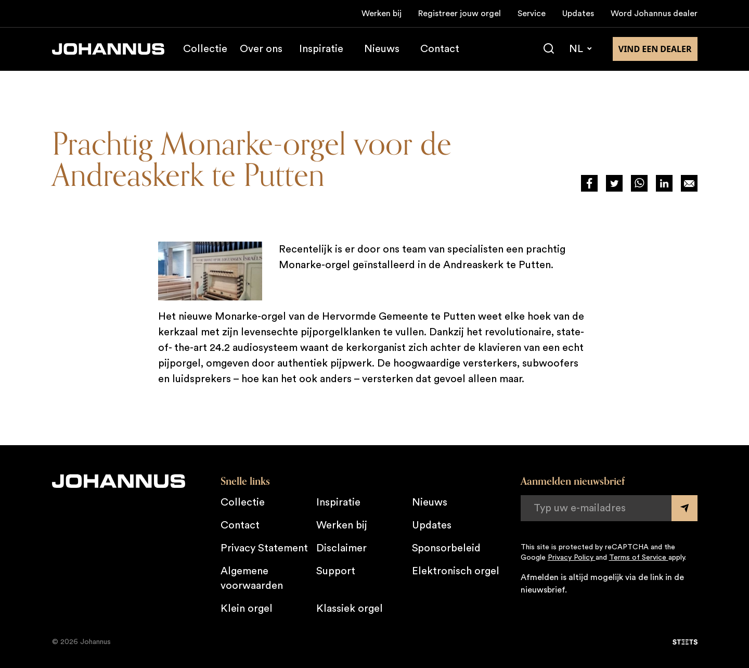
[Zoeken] (549, 49)
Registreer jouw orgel (459, 13)
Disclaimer (341, 548)
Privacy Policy (572, 557)
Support (335, 571)
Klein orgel (247, 608)
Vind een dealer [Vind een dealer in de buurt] (655, 49)
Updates (578, 13)
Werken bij (381, 13)
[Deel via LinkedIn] (664, 183)
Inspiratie (321, 49)
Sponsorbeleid (446, 548)
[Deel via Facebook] (589, 183)
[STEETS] (685, 642)
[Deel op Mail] (689, 183)
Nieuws (381, 49)
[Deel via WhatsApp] (639, 183)
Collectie (205, 49)
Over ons (261, 49)
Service (532, 13)
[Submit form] (684, 508)
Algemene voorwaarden (252, 578)
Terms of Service (638, 557)
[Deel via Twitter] (614, 183)
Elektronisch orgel (455, 571)
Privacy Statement (264, 548)
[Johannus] (108, 49)
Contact (439, 49)
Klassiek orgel (349, 608)
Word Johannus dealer (654, 13)
